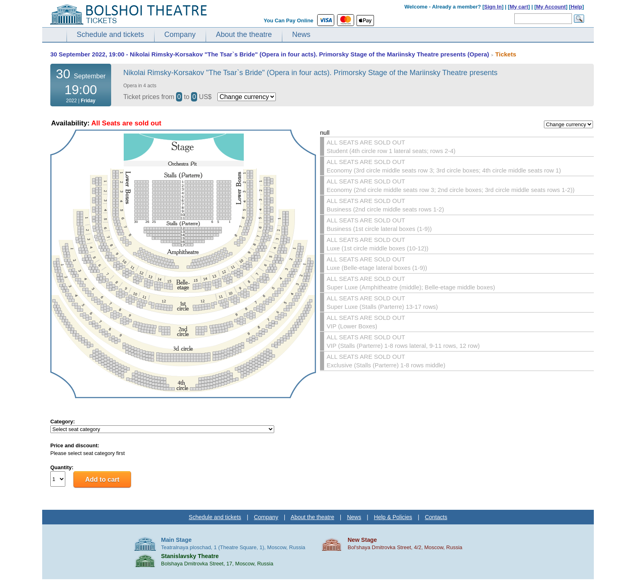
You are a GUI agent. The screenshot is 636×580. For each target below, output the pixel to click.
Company (180, 34)
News (301, 34)
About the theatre (244, 34)
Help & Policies (393, 517)
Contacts (436, 517)
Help (576, 7)
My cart (518, 7)
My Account (551, 7)
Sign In (493, 7)
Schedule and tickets (110, 34)
